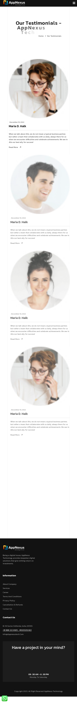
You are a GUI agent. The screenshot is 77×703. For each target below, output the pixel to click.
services (6, 588)
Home (41, 36)
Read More (13, 147)
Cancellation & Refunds (13, 604)
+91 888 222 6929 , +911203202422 (17, 630)
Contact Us (7, 608)
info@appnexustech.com (13, 634)
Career (5, 592)
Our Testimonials (54, 36)
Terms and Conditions (12, 596)
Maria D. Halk (18, 126)
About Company (10, 584)
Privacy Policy (9, 600)
